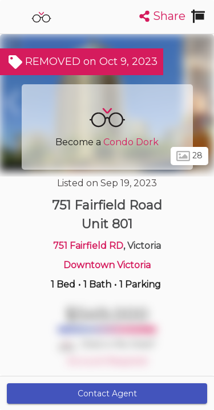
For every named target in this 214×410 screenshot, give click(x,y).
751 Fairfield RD (88, 245)
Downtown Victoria (107, 265)
